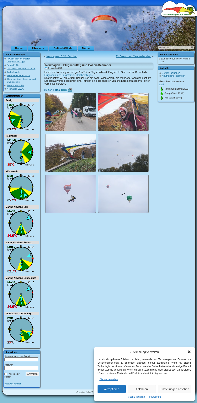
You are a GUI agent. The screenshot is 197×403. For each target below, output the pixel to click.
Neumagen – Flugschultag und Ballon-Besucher (78, 65)
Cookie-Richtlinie (136, 396)
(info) (161, 84)
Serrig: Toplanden (171, 73)
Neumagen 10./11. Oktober (61, 56)
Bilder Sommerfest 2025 (18, 75)
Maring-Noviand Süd (17, 207)
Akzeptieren (111, 389)
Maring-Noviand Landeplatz (21, 278)
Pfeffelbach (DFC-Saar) (18, 313)
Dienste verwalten (108, 379)
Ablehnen (142, 389)
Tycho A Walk (13, 72)
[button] (189, 352)
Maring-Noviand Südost (19, 242)
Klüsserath (12, 171)
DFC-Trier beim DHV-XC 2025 (21, 68)
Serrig (9, 100)
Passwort (8, 365)
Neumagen (11, 136)
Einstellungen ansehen (174, 389)
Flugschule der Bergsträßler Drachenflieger (68, 75)
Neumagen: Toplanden (173, 76)
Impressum (155, 396)
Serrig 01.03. (13, 65)
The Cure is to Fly (15, 85)
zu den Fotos (52, 89)
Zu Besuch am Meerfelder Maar (133, 56)
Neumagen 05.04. (15, 89)
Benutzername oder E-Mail (17, 356)
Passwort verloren (12, 384)
